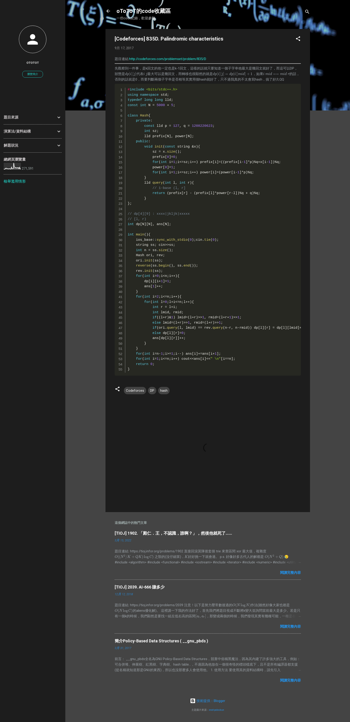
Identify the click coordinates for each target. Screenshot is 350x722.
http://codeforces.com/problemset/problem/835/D (167, 59)
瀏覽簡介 (32, 74)
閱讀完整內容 (290, 573)
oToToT (32, 62)
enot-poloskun (216, 709)
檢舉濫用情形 (15, 181)
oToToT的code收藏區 (144, 11)
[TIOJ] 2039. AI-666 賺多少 (140, 587)
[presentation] (131, 74)
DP (152, 391)
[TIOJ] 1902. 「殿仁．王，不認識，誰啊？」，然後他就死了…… (173, 533)
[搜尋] (307, 13)
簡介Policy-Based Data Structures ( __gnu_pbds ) (161, 640)
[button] (298, 39)
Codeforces (135, 391)
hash (164, 391)
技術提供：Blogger (207, 701)
